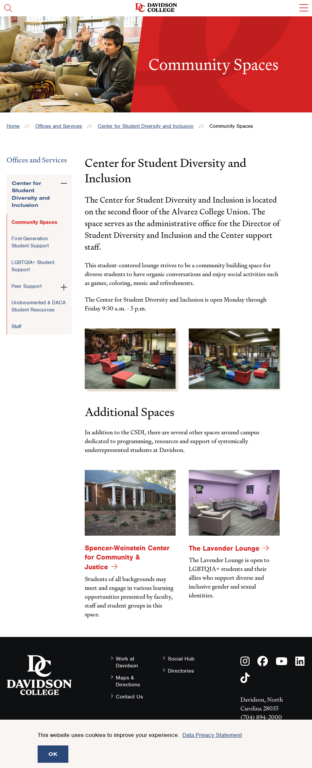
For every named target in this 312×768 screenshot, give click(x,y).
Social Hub (181, 658)
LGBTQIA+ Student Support (32, 266)
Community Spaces (34, 222)
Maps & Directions (128, 681)
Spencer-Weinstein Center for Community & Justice (127, 557)
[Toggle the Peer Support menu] (64, 286)
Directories (181, 670)
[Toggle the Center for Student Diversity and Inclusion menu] (64, 182)
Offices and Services (58, 126)
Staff (16, 326)
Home (13, 126)
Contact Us (129, 696)
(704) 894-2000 (261, 717)
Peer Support (26, 286)
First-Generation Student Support (30, 242)
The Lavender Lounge (224, 548)
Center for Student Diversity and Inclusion (146, 126)
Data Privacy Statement (212, 735)
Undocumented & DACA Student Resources (38, 306)
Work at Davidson (127, 662)
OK (53, 754)
